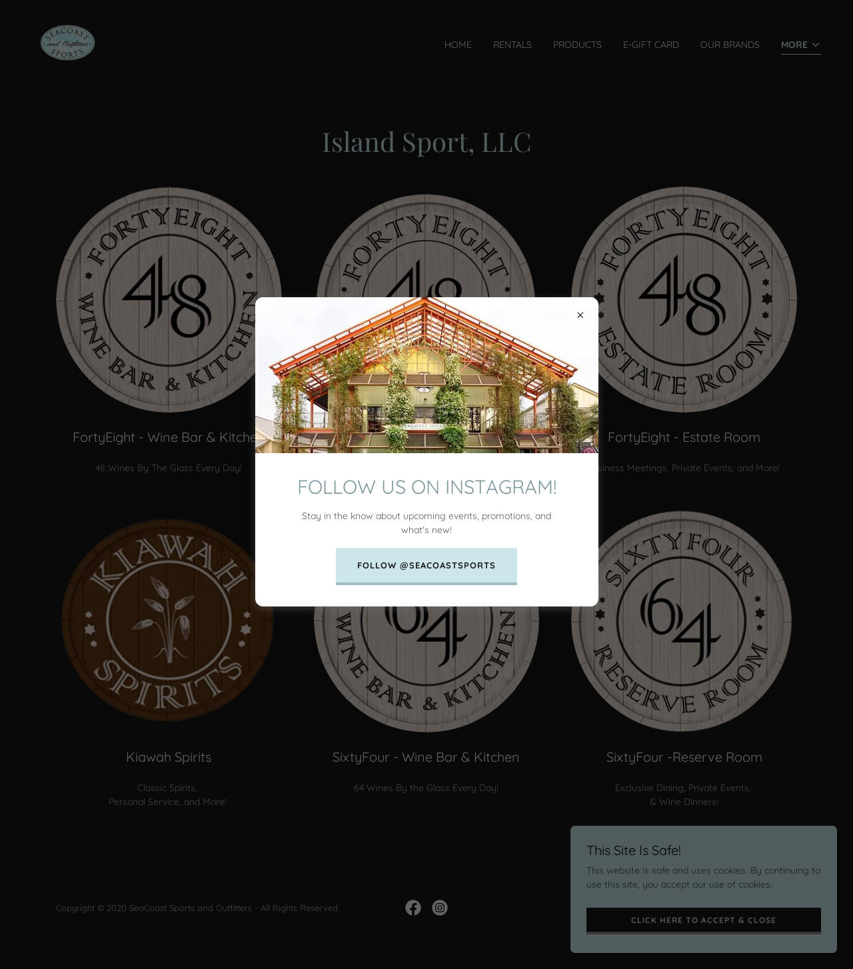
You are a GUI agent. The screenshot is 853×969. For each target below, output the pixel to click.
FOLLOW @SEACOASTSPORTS (426, 565)
